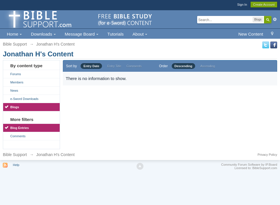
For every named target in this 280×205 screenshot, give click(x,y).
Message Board (82, 34)
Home (14, 34)
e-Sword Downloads (24, 99)
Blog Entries (19, 128)
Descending (183, 66)
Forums (15, 74)
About (140, 34)
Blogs (14, 107)
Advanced (275, 19)
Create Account (264, 4)
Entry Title (114, 66)
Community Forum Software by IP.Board (249, 164)
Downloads (43, 34)
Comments (17, 136)
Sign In (242, 4)
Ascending (207, 66)
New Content (250, 34)
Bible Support (15, 154)
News (14, 90)
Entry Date (91, 66)
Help (16, 165)
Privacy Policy (267, 154)
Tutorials (115, 34)
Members (16, 82)
